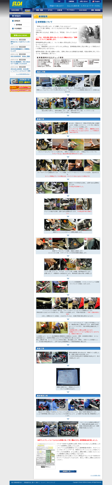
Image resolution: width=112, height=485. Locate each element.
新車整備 (19, 25)
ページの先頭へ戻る (95, 475)
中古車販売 (18, 28)
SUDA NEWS (15, 10)
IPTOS (50, 10)
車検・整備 (39, 10)
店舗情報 (71, 1)
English (96, 1)
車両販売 (27, 10)
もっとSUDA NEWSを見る (22, 74)
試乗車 (60, 10)
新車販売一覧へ (68, 471)
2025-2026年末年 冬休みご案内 (20, 56)
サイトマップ (51, 482)
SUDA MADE (83, 10)
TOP (59, 1)
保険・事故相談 (95, 10)
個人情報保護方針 (16, 482)
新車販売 (17, 21)
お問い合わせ (84, 1)
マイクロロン (71, 10)
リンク (43, 482)
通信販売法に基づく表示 (31, 482)
